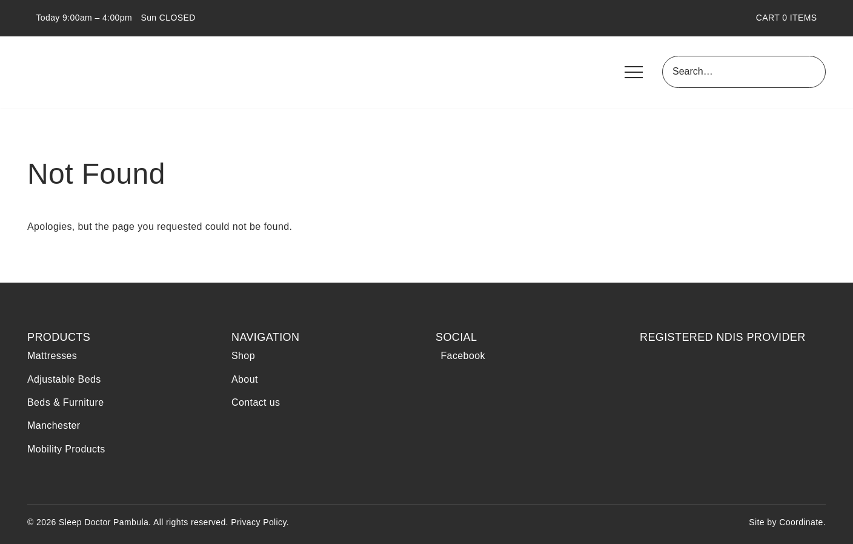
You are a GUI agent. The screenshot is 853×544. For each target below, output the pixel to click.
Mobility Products (66, 449)
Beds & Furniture (65, 402)
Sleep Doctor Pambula (97, 72)
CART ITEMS (791, 17)
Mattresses (52, 356)
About (244, 379)
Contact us (255, 402)
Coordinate (801, 522)
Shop (243, 356)
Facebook (460, 356)
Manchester (54, 425)
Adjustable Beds (64, 379)
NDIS (674, 384)
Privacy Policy (259, 522)
